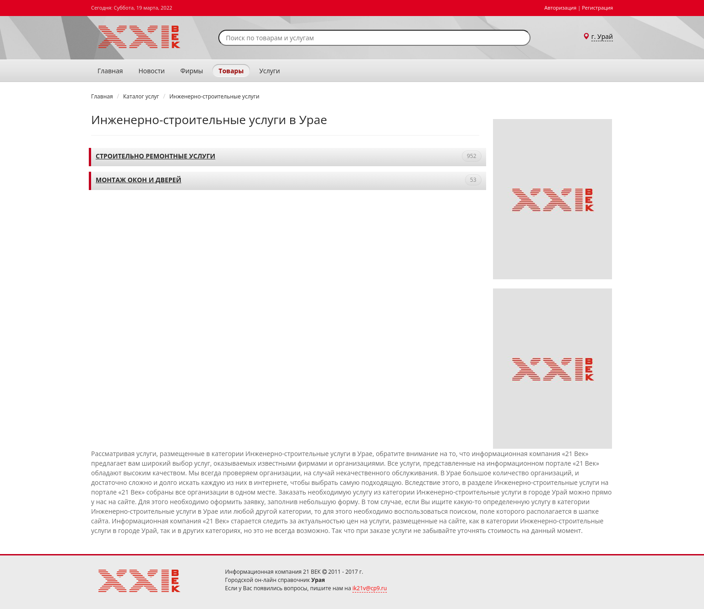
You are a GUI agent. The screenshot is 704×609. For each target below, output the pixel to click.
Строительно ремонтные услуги (155, 156)
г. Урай (602, 36)
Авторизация (560, 7)
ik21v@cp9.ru (369, 588)
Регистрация (597, 7)
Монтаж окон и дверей (138, 179)
